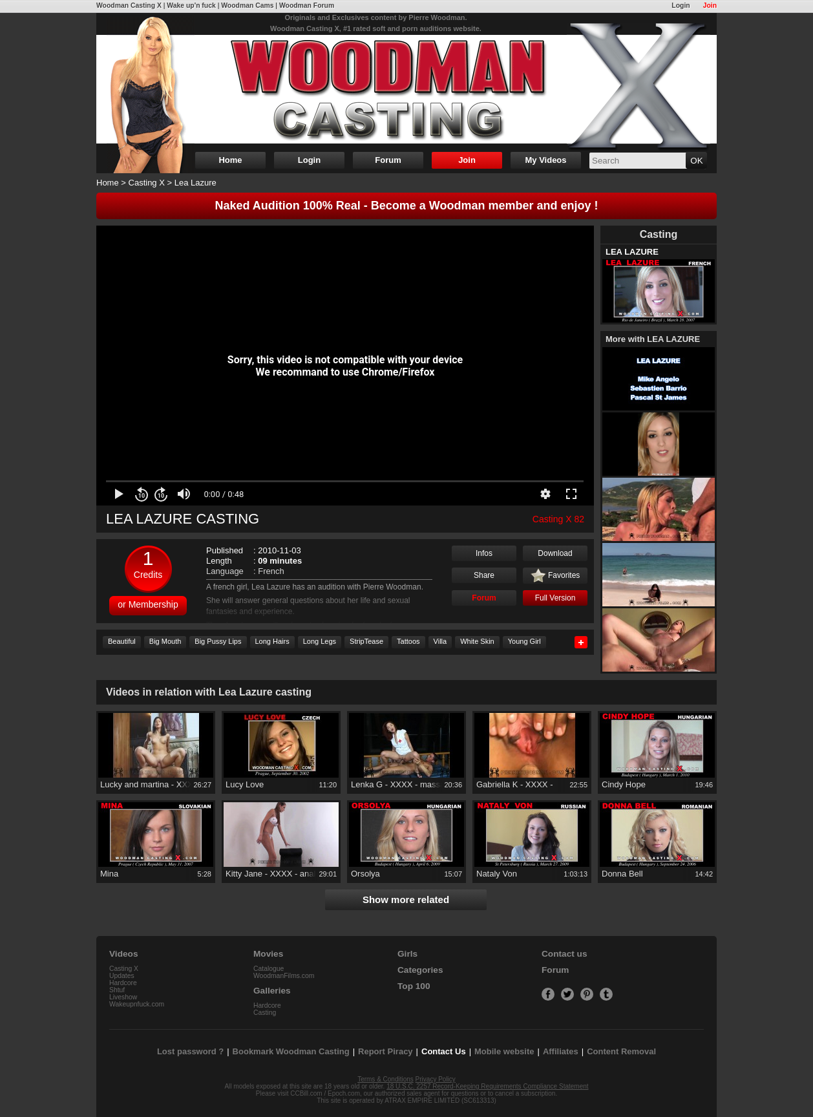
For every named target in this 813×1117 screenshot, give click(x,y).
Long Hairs (272, 641)
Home (230, 160)
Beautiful (122, 641)
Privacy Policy (436, 1079)
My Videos (545, 160)
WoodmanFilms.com (284, 975)
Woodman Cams (247, 5)
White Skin (477, 641)
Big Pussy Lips (218, 641)
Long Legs (319, 641)
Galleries (272, 990)
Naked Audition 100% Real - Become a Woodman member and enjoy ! (406, 205)
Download (555, 553)
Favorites (555, 576)
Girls (407, 954)
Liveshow (123, 997)
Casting (264, 1012)
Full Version (555, 597)
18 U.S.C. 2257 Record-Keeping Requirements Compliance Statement (487, 1086)
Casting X (147, 182)
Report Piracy (385, 1051)
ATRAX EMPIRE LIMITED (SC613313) (440, 1100)
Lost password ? (190, 1051)
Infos (484, 553)
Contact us (564, 954)
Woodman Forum (306, 5)
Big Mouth (165, 641)
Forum (388, 160)
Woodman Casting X (129, 5)
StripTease (366, 641)
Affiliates (560, 1051)
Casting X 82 (558, 519)
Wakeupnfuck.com (136, 1004)
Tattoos (408, 641)
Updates (121, 975)
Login (680, 5)
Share (484, 575)
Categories (420, 970)
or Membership (148, 604)
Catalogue (268, 968)
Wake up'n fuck (191, 5)
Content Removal (621, 1051)
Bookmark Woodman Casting (291, 1051)
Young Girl (524, 641)
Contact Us (443, 1051)
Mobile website (504, 1051)
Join (710, 5)
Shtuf (117, 990)
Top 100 (413, 986)
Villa (440, 641)
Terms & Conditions (385, 1079)
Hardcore (123, 982)
